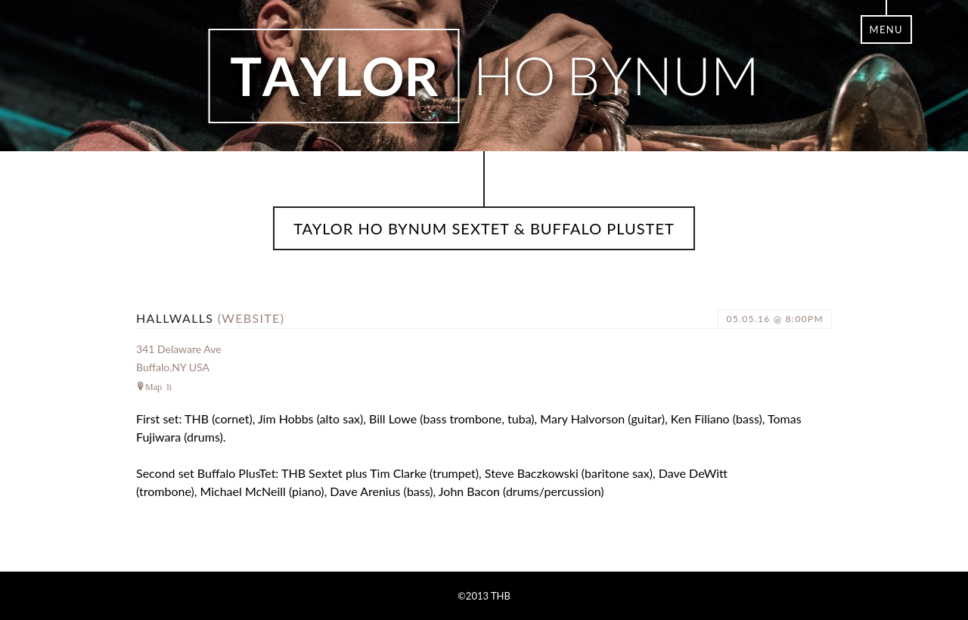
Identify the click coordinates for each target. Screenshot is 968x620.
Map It (158, 386)
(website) (251, 318)
